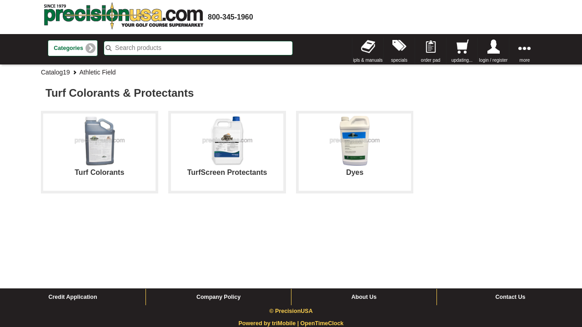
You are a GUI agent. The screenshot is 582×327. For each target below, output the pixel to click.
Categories (68, 48)
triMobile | (286, 255)
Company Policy (218, 228)
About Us (364, 228)
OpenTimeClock (322, 255)
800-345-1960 (230, 17)
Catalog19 (55, 72)
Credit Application (72, 228)
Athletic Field (98, 72)
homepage (124, 17)
